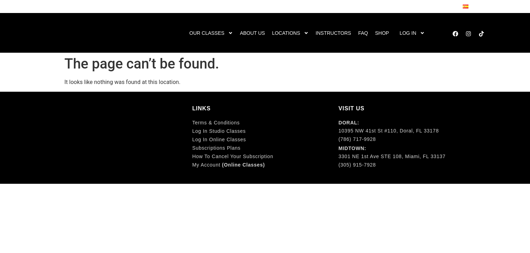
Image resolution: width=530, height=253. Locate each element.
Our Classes (211, 33)
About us (252, 33)
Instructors (333, 33)
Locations (290, 33)
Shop (382, 33)
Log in (411, 33)
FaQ (363, 33)
